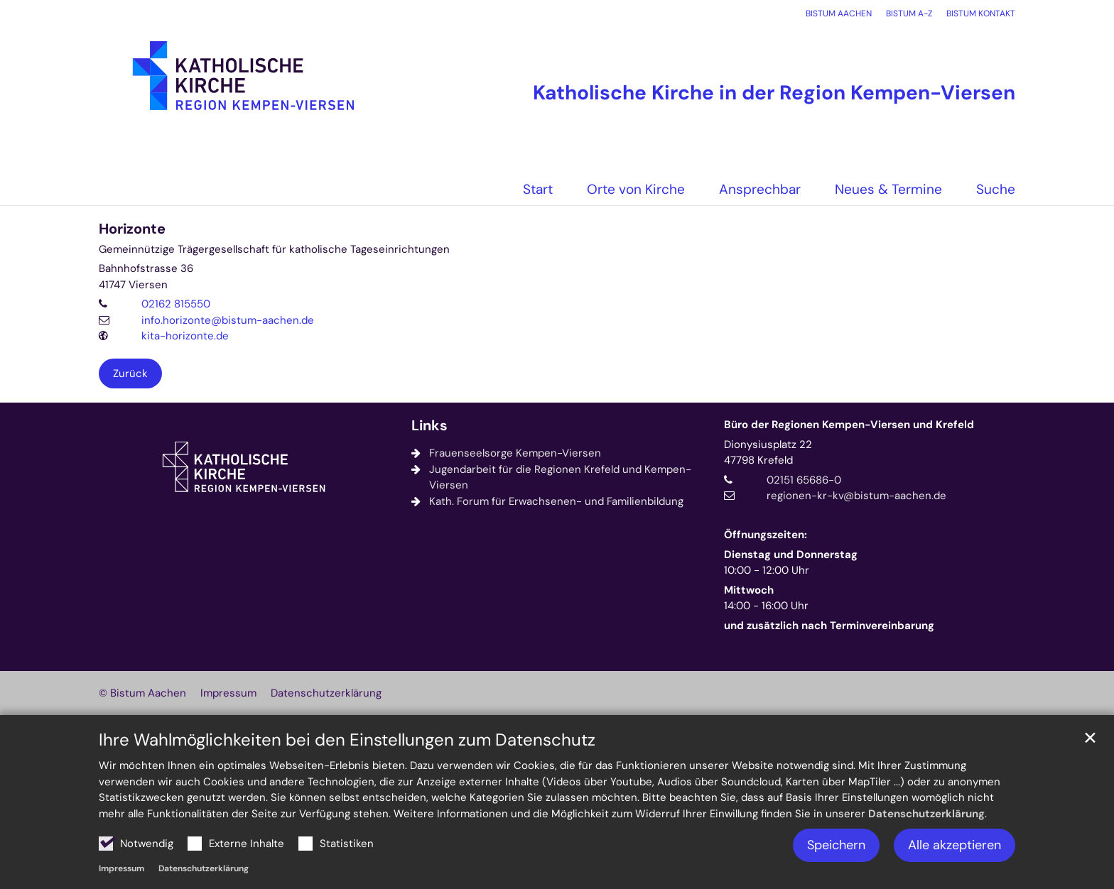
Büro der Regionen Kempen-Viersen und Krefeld (849, 425)
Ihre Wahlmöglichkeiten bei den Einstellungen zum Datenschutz (347, 740)
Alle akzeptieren (954, 844)
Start (538, 189)
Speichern (836, 844)
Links (429, 426)
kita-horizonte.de (185, 336)
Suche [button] (995, 189)
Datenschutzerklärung (926, 814)
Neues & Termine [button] (888, 189)
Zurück (130, 373)
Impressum (121, 868)
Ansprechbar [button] (760, 189)
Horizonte (132, 229)
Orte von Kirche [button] (636, 189)
